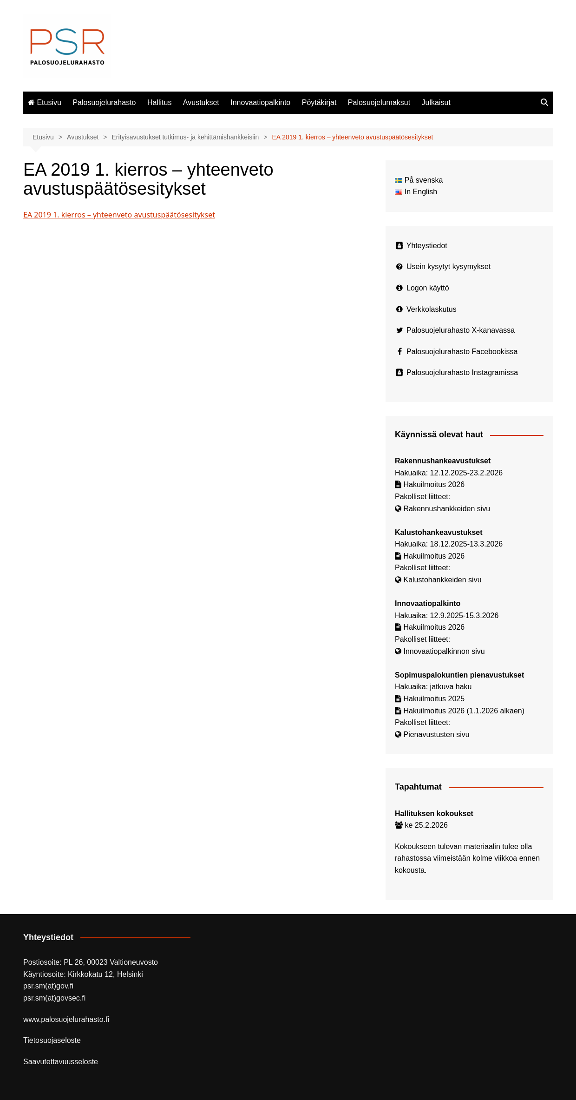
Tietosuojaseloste (52, 1040)
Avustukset (201, 102)
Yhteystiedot (426, 246)
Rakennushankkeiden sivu (446, 509)
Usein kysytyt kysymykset (448, 266)
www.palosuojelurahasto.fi (66, 1019)
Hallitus (159, 102)
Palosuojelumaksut (379, 102)
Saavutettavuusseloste (60, 1062)
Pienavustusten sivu (436, 734)
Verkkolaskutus (431, 309)
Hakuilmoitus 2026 (434, 484)
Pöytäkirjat (319, 102)
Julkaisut (436, 102)
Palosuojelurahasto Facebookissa (461, 352)
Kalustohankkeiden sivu (442, 580)
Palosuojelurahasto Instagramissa (462, 372)
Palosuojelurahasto (104, 102)
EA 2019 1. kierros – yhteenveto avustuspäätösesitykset (119, 215)
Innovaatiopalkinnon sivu (443, 651)
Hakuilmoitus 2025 (434, 699)
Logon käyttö (427, 288)
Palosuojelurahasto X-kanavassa (460, 330)
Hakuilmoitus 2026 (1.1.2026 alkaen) (463, 711)
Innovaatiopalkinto (260, 102)
